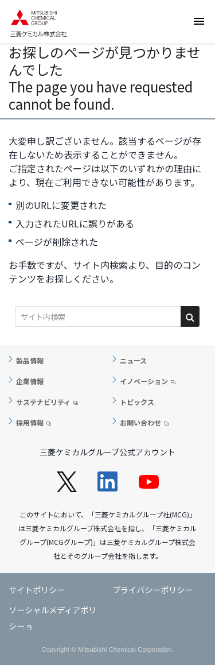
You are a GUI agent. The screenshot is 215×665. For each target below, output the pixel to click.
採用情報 (30, 422)
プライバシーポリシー (152, 589)
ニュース (133, 360)
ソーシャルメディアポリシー (52, 618)
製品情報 (30, 360)
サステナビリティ (43, 402)
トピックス (137, 402)
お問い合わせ (140, 422)
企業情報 (30, 381)
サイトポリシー (37, 589)
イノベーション (144, 381)
